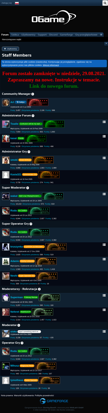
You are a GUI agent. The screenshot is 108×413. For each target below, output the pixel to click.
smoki (14, 159)
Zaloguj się (7, 3)
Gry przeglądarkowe (86, 34)
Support (42, 34)
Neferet (14, 311)
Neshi (13, 275)
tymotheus (16, 380)
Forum (5, 34)
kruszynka (16, 246)
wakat (13, 196)
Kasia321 (15, 174)
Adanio (14, 261)
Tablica (15, 34)
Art (12, 102)
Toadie (14, 123)
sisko (13, 331)
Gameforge (66, 34)
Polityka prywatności (44, 395)
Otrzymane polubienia (30, 110)
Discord (53, 34)
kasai (13, 138)
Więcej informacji (51, 65)
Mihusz (14, 365)
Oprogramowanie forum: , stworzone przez (54, 408)
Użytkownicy (28, 34)
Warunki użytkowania (24, 395)
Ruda (13, 210)
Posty (12, 110)
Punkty (48, 110)
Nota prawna (7, 395)
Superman (16, 297)
